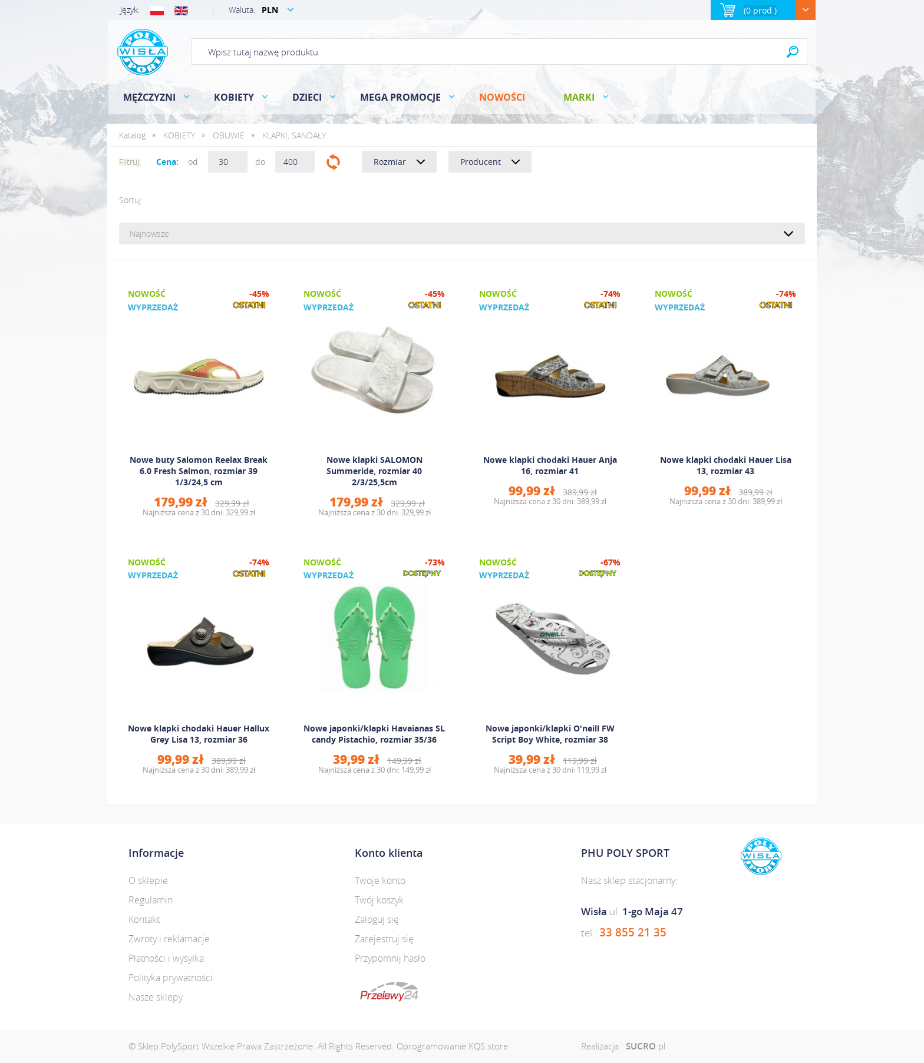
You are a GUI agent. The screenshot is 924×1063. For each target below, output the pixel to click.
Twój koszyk (379, 899)
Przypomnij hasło (390, 958)
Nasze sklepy (155, 997)
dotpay (389, 992)
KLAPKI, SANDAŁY (294, 135)
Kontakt (144, 919)
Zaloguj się (377, 919)
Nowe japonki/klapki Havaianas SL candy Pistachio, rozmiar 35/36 (374, 734)
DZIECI (307, 97)
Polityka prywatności (170, 977)
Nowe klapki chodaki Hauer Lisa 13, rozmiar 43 (725, 465)
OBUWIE (229, 135)
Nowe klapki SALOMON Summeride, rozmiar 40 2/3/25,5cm (374, 471)
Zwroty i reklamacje (169, 938)
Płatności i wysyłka (166, 958)
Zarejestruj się (384, 938)
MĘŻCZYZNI (149, 97)
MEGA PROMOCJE (400, 97)
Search (792, 51)
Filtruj (333, 162)
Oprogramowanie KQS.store (452, 1046)
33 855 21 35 (632, 932)
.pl (645, 1046)
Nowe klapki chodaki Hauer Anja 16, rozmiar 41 (550, 465)
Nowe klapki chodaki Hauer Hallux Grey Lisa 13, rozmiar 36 (198, 734)
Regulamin (150, 899)
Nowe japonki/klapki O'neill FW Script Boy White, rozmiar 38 (550, 734)
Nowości (502, 97)
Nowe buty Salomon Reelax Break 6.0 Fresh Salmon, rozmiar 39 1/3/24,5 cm (199, 471)
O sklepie (148, 880)
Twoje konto (380, 880)
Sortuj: (131, 200)
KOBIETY (234, 97)
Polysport (143, 52)
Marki (579, 97)
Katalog (132, 135)
